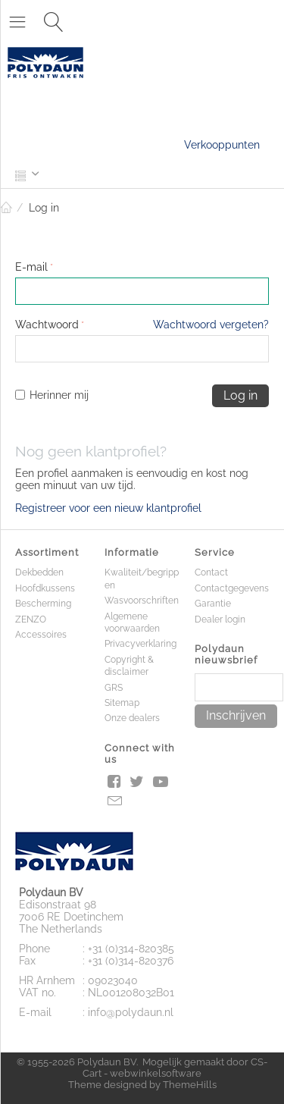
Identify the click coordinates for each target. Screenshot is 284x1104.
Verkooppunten (222, 145)
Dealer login (220, 619)
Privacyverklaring (140, 643)
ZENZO (30, 619)
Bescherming (43, 603)
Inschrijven (236, 715)
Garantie (213, 603)
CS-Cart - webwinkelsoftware (175, 1067)
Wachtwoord (47, 324)
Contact (211, 572)
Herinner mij (52, 395)
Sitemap (122, 703)
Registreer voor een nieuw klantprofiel (108, 508)
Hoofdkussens (45, 588)
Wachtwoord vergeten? (211, 324)
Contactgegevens (232, 588)
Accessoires (41, 634)
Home (6, 207)
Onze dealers (132, 718)
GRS (114, 687)
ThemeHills (190, 1084)
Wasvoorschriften (142, 600)
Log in (240, 395)
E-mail (31, 267)
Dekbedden (39, 572)
